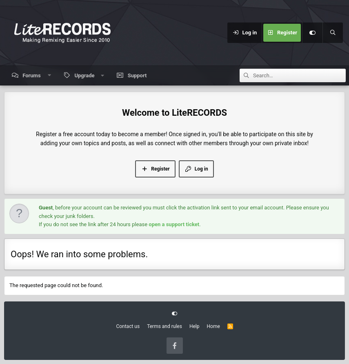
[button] (49, 75)
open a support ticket (174, 224)
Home (213, 326)
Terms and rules (164, 326)
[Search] (332, 32)
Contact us (128, 326)
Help (194, 326)
